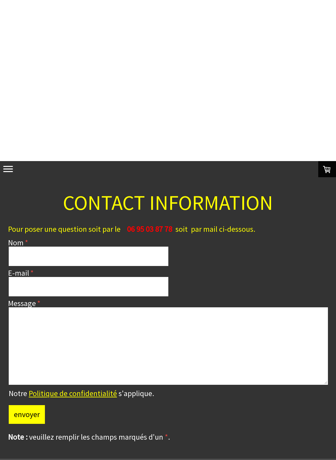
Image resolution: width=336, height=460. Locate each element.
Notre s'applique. (81, 393)
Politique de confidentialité (73, 393)
